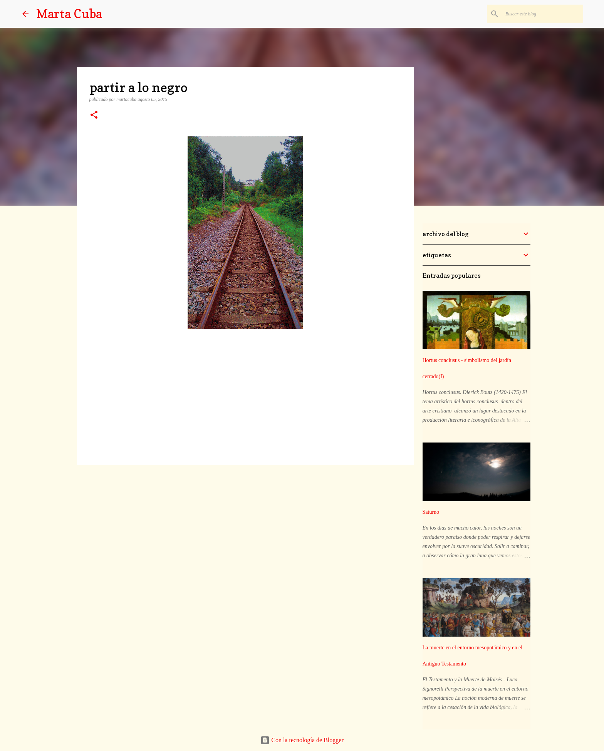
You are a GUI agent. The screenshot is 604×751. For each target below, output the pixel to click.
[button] (94, 115)
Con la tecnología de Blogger (302, 740)
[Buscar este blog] (542, 14)
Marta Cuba (69, 13)
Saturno (431, 512)
